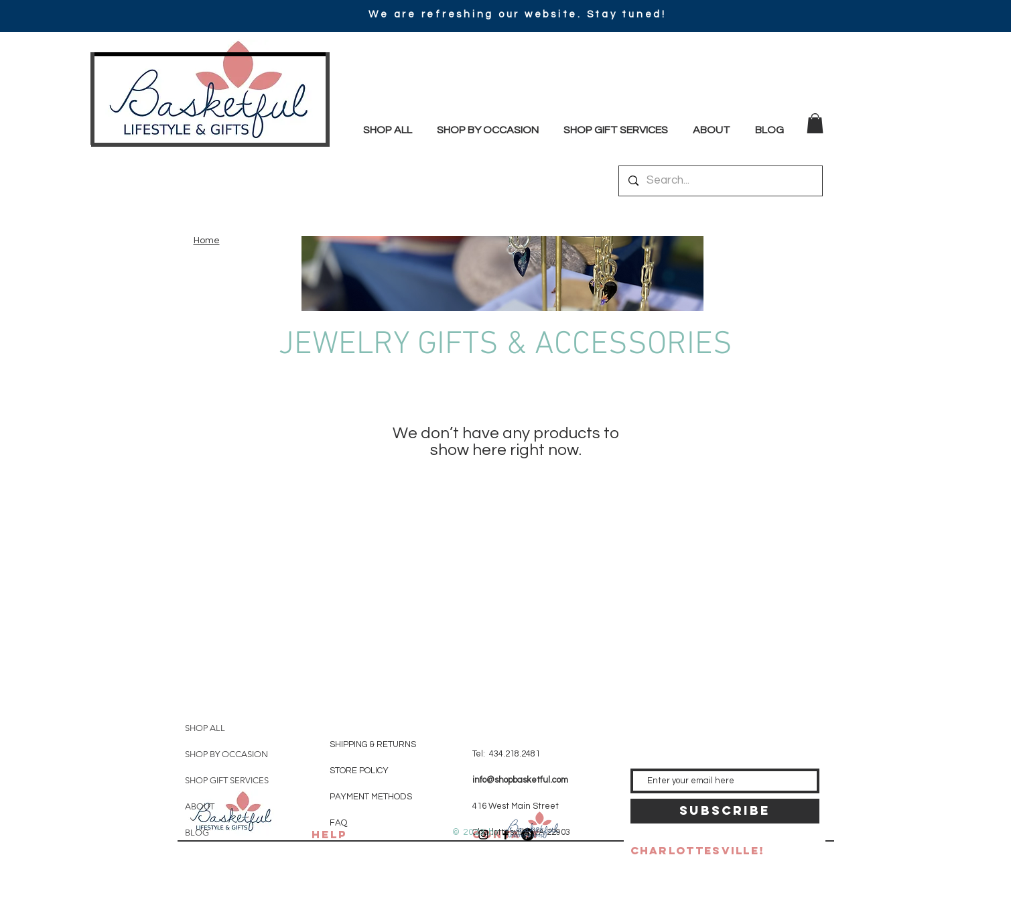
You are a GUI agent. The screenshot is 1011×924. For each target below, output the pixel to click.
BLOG (197, 833)
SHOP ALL (205, 728)
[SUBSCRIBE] (724, 811)
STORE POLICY (360, 770)
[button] (815, 123)
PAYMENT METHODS (371, 796)
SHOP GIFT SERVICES (227, 780)
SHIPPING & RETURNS (373, 744)
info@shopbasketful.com (520, 780)
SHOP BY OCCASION (226, 754)
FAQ (338, 823)
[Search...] (720, 181)
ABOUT (199, 806)
